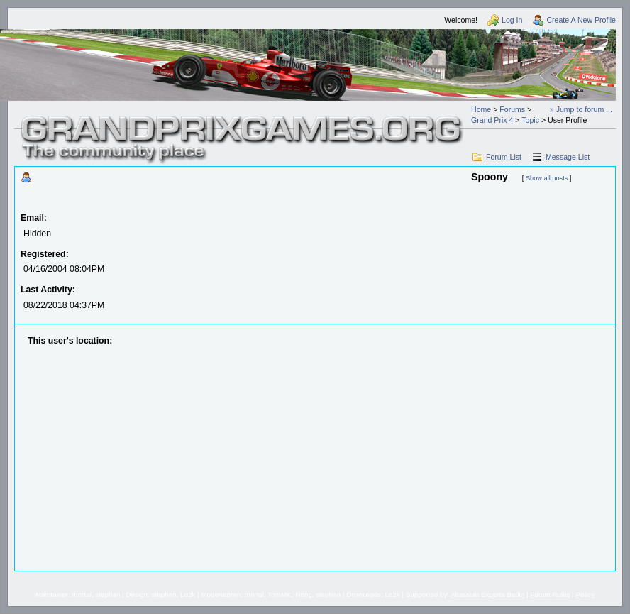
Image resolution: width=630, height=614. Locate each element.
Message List (568, 157)
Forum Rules (550, 594)
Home (481, 109)
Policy (585, 594)
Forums (512, 109)
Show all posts (547, 178)
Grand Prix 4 (492, 120)
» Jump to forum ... (581, 109)
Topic (530, 120)
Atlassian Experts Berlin (487, 594)
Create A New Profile (581, 20)
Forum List (503, 157)
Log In (512, 20)
